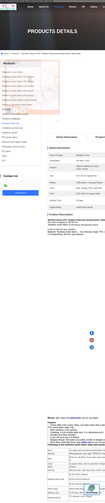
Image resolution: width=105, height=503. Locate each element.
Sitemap (5, 500)
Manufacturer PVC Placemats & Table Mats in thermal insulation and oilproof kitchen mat (62, 439)
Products (59, 7)
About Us (44, 7)
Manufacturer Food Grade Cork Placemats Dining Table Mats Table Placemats (23, 439)
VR (83, 7)
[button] (18, 421)
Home (30, 7)
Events (72, 7)
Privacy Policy (17, 500)
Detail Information (66, 137)
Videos (93, 7)
